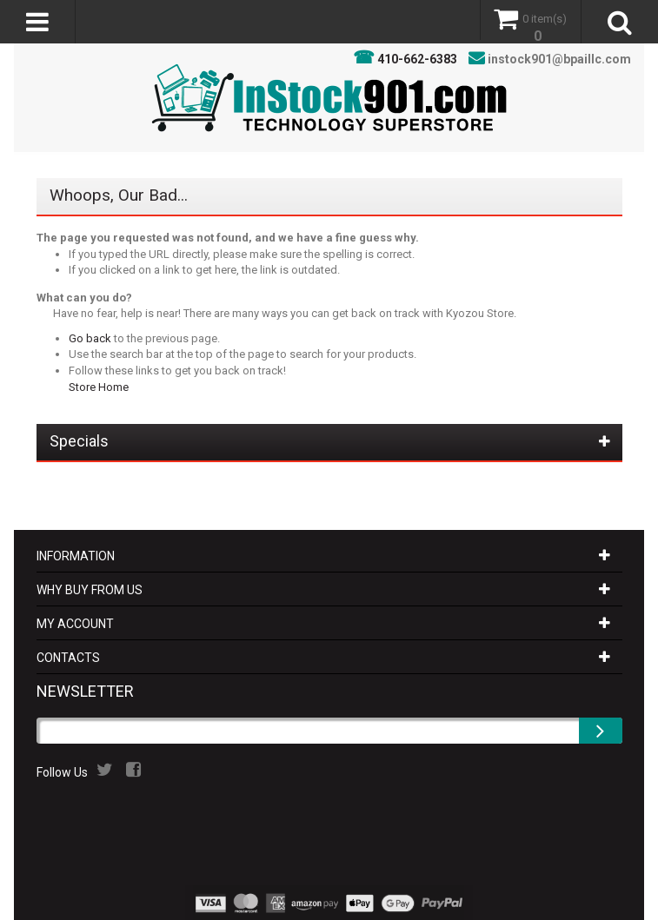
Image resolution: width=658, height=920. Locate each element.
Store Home (99, 387)
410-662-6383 (417, 59)
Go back (90, 338)
